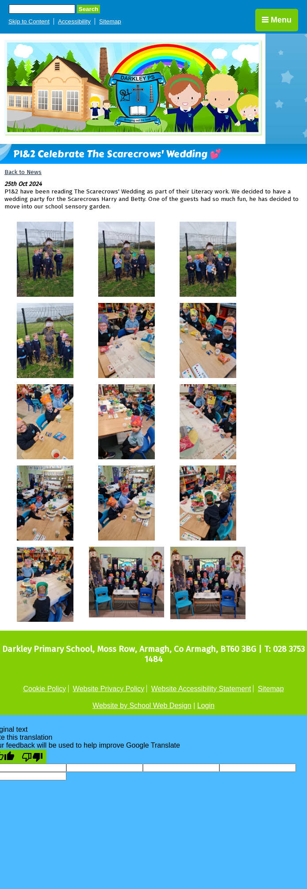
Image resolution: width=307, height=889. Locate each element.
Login (206, 705)
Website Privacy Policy (109, 688)
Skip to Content (29, 21)
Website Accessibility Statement (201, 688)
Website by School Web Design (142, 705)
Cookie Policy (44, 688)
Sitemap (110, 21)
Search (88, 9)
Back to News (23, 172)
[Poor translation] (32, 756)
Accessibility (74, 21)
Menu (277, 19)
